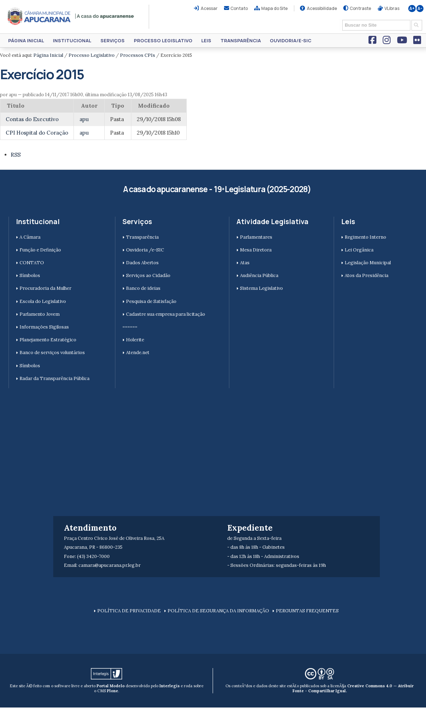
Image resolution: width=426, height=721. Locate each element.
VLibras (391, 8)
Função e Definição (40, 250)
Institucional (72, 40)
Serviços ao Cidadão (148, 275)
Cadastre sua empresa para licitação (165, 314)
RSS (16, 154)
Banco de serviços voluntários (52, 352)
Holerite (135, 340)
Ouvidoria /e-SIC (145, 250)
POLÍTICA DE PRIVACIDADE (129, 611)
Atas (245, 263)
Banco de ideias (143, 288)
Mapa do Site (274, 8)
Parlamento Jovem (40, 314)
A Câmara (30, 237)
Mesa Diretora (256, 250)
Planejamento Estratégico (48, 340)
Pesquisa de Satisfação (151, 301)
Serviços (112, 40)
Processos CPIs (137, 55)
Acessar (209, 8)
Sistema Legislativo (261, 288)
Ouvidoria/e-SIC (290, 40)
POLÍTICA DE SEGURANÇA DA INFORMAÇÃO (218, 611)
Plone (112, 690)
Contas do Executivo (32, 119)
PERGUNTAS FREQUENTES (307, 611)
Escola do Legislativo (43, 301)
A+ (412, 8)
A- (419, 8)
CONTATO (32, 263)
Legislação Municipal (368, 263)
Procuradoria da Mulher (45, 288)
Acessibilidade (322, 8)
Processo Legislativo (163, 40)
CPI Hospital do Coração (37, 132)
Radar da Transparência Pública (54, 378)
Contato (239, 8)
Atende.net (137, 352)
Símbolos (30, 275)
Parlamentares (256, 237)
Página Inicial (26, 40)
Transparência (240, 40)
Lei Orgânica (359, 250)
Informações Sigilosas (44, 327)
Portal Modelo (111, 685)
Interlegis (169, 685)
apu (84, 119)
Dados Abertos (142, 263)
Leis (206, 40)
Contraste (360, 8)
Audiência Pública (259, 275)
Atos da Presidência (366, 275)
